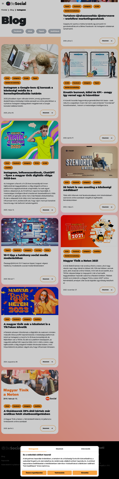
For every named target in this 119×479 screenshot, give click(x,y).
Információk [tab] (85, 449)
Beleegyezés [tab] (33, 449)
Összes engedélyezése (34, 473)
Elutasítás (84, 473)
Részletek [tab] (59, 449)
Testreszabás (59, 473)
